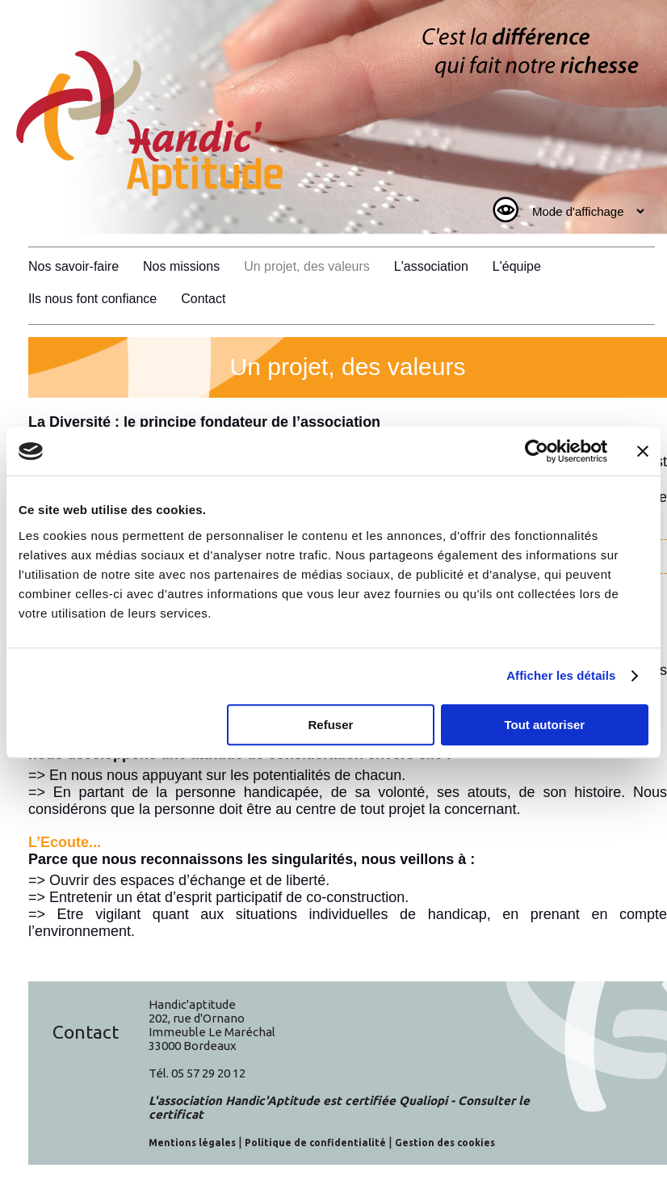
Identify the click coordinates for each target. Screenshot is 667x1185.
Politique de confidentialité (315, 1142)
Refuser (330, 725)
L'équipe (517, 266)
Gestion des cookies (445, 1142)
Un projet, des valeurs (307, 266)
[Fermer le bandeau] (642, 451)
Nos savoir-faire (73, 266)
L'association (431, 266)
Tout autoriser (544, 725)
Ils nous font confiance (92, 299)
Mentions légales (192, 1142)
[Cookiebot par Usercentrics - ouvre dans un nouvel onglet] (536, 451)
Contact (203, 299)
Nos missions (181, 266)
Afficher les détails (560, 675)
